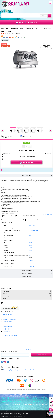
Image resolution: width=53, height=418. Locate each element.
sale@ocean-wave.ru (37, 370)
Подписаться (41, 355)
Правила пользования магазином (19, 404)
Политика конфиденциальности (40, 404)
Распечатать (49, 28)
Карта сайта (7, 404)
